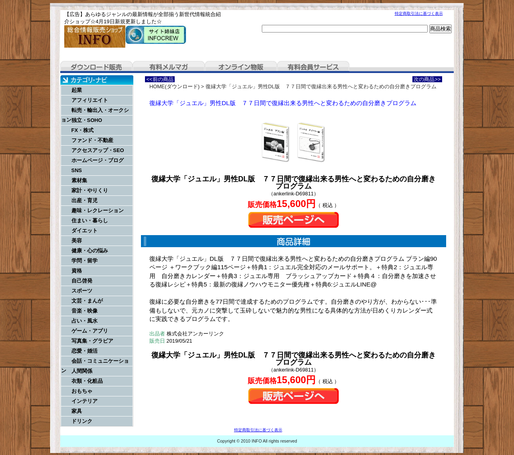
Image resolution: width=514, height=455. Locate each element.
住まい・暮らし (89, 220)
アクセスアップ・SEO (97, 150)
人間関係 (81, 371)
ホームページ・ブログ (97, 160)
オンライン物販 (241, 67)
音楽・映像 (84, 311)
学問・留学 (84, 261)
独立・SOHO (86, 120)
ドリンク (81, 421)
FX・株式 (82, 130)
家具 (76, 411)
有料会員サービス (313, 67)
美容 (76, 241)
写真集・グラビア (92, 341)
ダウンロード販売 (96, 67)
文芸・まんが (87, 301)
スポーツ (81, 291)
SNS (76, 170)
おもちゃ (81, 391)
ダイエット (84, 231)
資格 (76, 271)
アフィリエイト (89, 100)
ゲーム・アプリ (89, 331)
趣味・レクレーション (97, 210)
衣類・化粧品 (87, 381)
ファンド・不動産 (92, 140)
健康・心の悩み (89, 251)
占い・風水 (84, 321)
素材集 (79, 180)
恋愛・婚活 (84, 351)
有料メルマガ (169, 67)
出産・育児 (84, 200)
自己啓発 (81, 281)
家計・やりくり (89, 190)
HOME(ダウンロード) (174, 86)
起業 (76, 90)
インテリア (84, 401)
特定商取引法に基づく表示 (419, 13)
